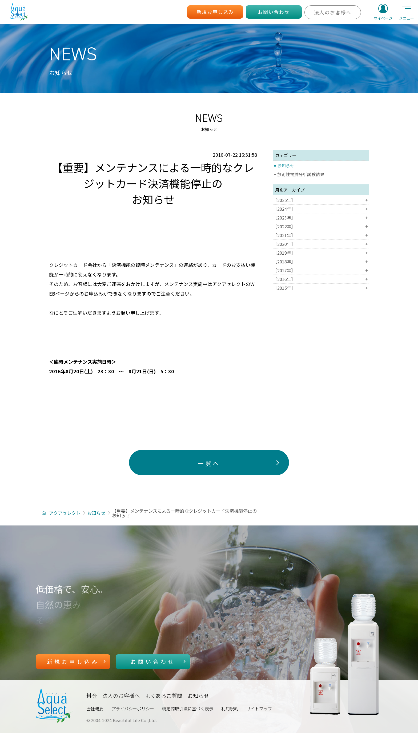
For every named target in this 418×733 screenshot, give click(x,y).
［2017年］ (321, 270)
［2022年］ (321, 226)
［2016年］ (321, 279)
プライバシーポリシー (132, 708)
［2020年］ (321, 244)
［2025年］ (321, 200)
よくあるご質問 (163, 695)
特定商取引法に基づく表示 (187, 708)
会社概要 (94, 708)
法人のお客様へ (121, 695)
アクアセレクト (65, 513)
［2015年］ (321, 288)
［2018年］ (321, 261)
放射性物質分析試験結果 (300, 174)
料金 (91, 695)
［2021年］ (321, 235)
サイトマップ (259, 708)
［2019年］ (321, 253)
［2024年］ (321, 209)
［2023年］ (321, 218)
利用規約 (229, 708)
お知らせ (285, 165)
